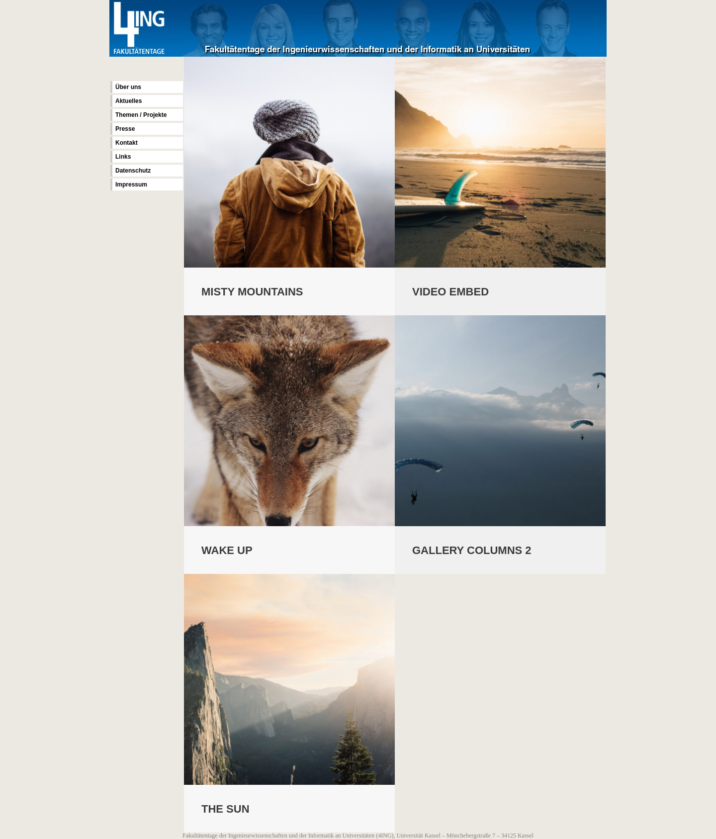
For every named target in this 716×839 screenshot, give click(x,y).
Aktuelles (128, 100)
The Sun (225, 810)
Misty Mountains (252, 291)
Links (123, 156)
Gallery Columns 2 (472, 551)
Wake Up (227, 551)
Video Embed (450, 291)
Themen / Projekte (141, 114)
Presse (125, 128)
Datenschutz (133, 170)
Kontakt (126, 142)
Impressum (131, 184)
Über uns (128, 87)
